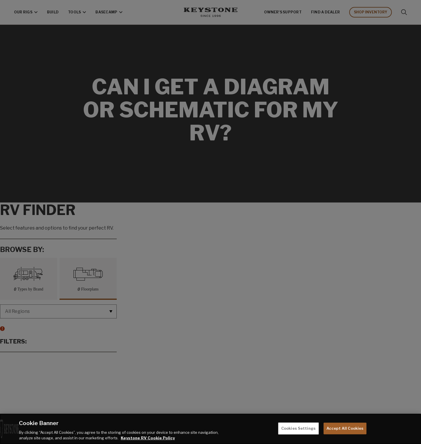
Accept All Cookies (345, 428)
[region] (210, 429)
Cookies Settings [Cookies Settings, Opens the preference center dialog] (298, 428)
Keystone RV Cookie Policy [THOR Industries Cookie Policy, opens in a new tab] (148, 438)
